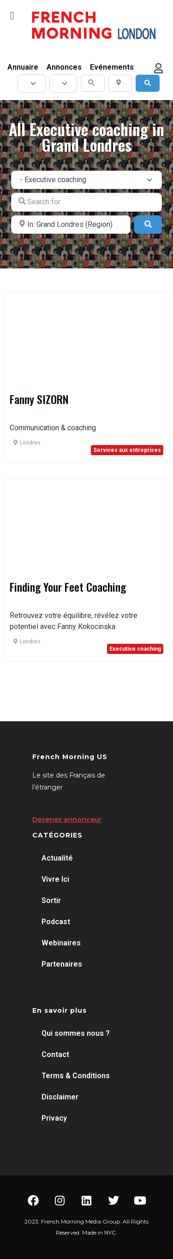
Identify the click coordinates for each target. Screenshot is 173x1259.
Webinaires (61, 942)
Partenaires (62, 964)
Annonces (64, 67)
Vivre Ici (55, 879)
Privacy (54, 1118)
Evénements (112, 67)
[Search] (148, 83)
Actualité (57, 858)
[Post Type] (32, 83)
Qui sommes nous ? (76, 1033)
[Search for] (86, 202)
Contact (55, 1054)
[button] (12, 15)
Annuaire (22, 67)
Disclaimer (60, 1097)
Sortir (51, 900)
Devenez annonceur (66, 819)
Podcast (56, 921)
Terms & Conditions (76, 1075)
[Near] (71, 224)
